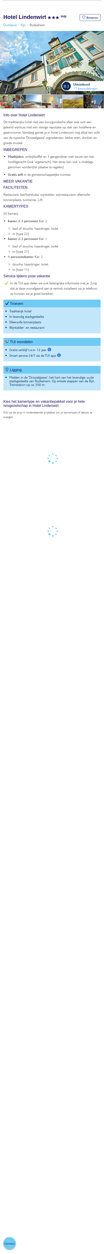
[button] (90, 17)
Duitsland (10, 25)
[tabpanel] (52, 254)
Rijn (23, 25)
